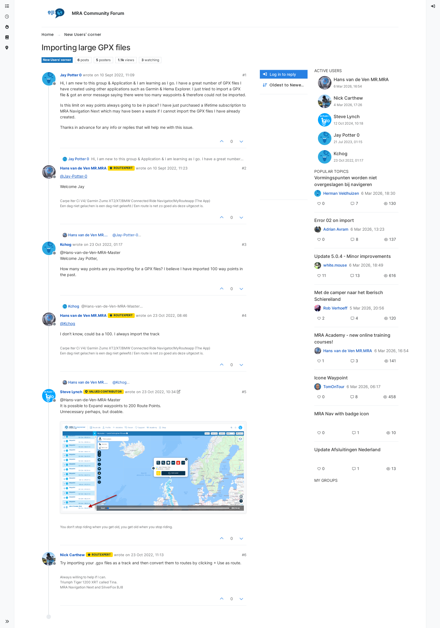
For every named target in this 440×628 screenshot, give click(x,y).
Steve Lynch (71, 391)
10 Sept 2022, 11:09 (117, 75)
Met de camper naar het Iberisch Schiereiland (348, 296)
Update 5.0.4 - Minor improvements (352, 256)
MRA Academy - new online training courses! (352, 338)
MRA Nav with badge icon (341, 413)
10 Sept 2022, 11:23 (170, 168)
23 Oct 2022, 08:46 (170, 315)
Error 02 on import (334, 220)
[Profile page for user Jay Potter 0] (49, 79)
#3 (244, 244)
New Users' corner (57, 60)
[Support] (7, 37)
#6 (244, 555)
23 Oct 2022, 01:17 (106, 244)
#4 (244, 315)
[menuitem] (433, 6)
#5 (244, 391)
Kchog (65, 244)
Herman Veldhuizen (341, 193)
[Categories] (7, 6)
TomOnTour (333, 387)
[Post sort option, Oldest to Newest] (284, 85)
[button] (7, 621)
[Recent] (7, 17)
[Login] (433, 6)
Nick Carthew (72, 555)
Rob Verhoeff (335, 308)
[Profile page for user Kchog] (49, 248)
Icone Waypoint (331, 378)
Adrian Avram (335, 229)
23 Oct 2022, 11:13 (147, 555)
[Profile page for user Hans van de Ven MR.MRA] (49, 172)
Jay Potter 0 (71, 75)
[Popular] (7, 27)
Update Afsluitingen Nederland (347, 449)
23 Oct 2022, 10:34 (159, 391)
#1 (244, 75)
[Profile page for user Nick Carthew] (49, 558)
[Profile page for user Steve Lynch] (49, 395)
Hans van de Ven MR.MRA (83, 168)
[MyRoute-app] (7, 48)
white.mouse (335, 265)
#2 (244, 168)
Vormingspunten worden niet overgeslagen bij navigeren (345, 181)
